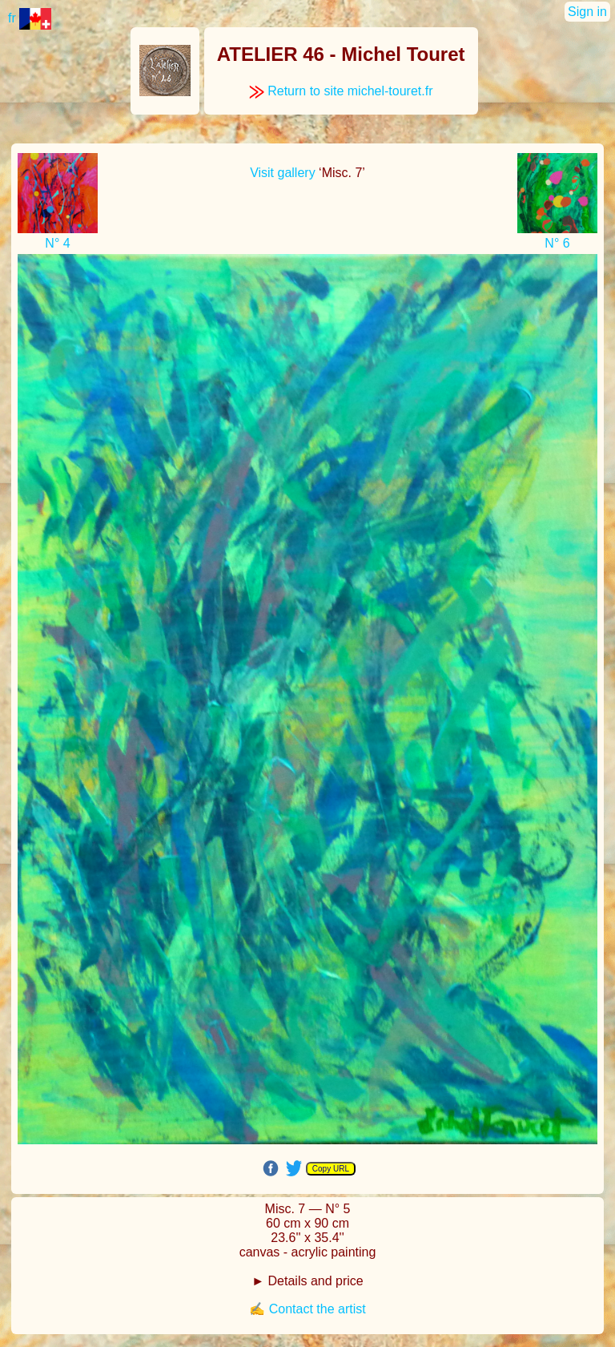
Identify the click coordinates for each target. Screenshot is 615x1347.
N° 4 (57, 243)
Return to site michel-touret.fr (341, 91)
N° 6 (557, 243)
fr (29, 18)
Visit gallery (283, 172)
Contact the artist (317, 1309)
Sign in (587, 11)
